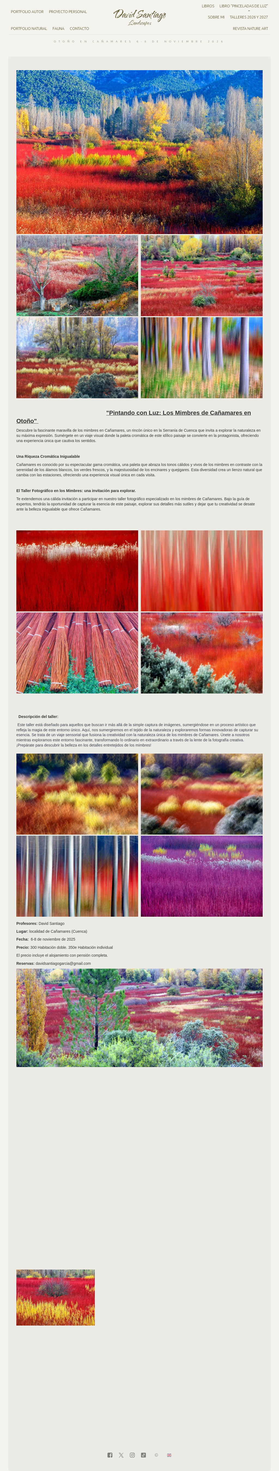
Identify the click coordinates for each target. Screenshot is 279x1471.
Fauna (58, 28)
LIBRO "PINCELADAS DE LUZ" (244, 6)
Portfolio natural (29, 28)
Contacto (79, 28)
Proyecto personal (68, 12)
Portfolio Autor (27, 12)
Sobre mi (216, 17)
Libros (208, 6)
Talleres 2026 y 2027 (249, 17)
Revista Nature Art (250, 28)
